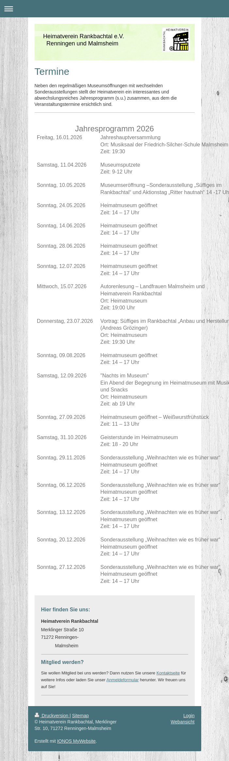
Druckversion (52, 715)
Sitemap (80, 715)
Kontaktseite (168, 672)
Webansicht (183, 721)
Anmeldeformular (122, 679)
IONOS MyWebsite (76, 741)
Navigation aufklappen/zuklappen (114, 9)
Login (188, 715)
